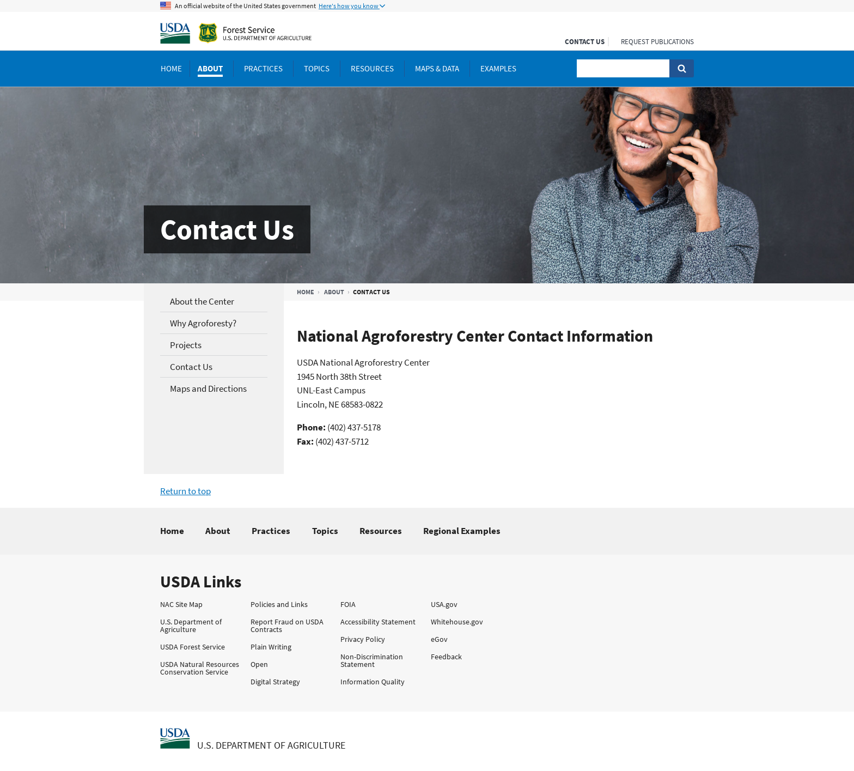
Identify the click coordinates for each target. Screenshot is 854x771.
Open (259, 664)
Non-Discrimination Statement (371, 660)
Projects (186, 345)
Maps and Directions (208, 388)
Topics (325, 531)
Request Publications (657, 41)
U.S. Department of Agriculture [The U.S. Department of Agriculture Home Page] (271, 745)
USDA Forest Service (192, 647)
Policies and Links (279, 604)
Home (305, 292)
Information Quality (372, 681)
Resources (380, 531)
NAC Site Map (181, 604)
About (334, 292)
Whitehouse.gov (457, 622)
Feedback (446, 656)
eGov (439, 639)
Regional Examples (462, 531)
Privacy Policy (362, 639)
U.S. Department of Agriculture (191, 625)
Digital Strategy (275, 681)
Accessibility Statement (378, 622)
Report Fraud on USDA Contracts (287, 625)
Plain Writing (271, 647)
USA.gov (444, 604)
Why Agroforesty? (203, 323)
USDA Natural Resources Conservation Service (199, 668)
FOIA (348, 604)
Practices (271, 531)
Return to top (185, 491)
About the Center (202, 301)
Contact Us (585, 41)
